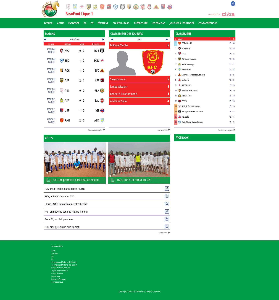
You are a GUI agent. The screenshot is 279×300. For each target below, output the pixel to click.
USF (67, 110)
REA (96, 90)
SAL (97, 100)
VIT (97, 110)
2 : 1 (81, 80)
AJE (67, 90)
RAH (67, 120)
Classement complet (226, 130)
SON (96, 60)
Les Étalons (158, 23)
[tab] (139, 45)
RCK (67, 70)
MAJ (67, 50)
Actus (60, 23)
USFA (184, 53)
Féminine (103, 23)
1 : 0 (81, 70)
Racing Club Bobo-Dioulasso (192, 111)
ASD (96, 120)
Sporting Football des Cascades (193, 74)
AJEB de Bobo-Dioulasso (190, 106)
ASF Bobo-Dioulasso (189, 59)
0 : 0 (81, 50)
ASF (67, 80)
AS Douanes (186, 69)
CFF (97, 80)
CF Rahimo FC (187, 43)
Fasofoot (73, 23)
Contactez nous (207, 23)
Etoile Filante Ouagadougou (192, 122)
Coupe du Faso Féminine (60, 267)
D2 (84, 23)
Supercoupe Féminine (59, 270)
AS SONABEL (186, 85)
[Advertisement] (139, 116)
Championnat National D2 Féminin (64, 264)
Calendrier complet (96, 130)
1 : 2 (81, 60)
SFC (97, 70)
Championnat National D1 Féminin (64, 262)
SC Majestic (186, 48)
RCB (96, 50)
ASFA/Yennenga (188, 64)
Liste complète (163, 130)
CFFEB (184, 101)
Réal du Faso (186, 95)
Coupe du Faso (121, 23)
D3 (92, 23)
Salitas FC (185, 80)
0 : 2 (81, 100)
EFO (67, 60)
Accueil (48, 23)
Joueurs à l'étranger (182, 23)
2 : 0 (81, 120)
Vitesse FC (185, 116)
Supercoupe (141, 23)
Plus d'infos (164, 232)
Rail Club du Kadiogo (189, 90)
